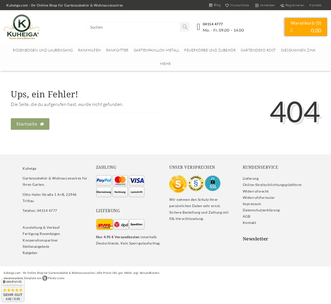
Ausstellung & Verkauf (41, 227)
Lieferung (251, 178)
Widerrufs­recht (256, 191)
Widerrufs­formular (259, 197)
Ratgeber (30, 253)
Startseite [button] (30, 124)
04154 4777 (213, 24)
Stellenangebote (36, 246)
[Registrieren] (292, 5)
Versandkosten (149, 272)
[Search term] (138, 27)
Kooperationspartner (40, 240)
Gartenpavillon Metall (157, 50)
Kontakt (315, 5)
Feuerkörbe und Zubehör (210, 50)
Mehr (165, 64)
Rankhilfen (89, 50)
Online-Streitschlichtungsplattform (272, 185)
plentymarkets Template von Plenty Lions (34, 278)
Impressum (252, 204)
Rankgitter (117, 50)
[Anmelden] (265, 5)
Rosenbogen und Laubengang (43, 50)
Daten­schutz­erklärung (261, 210)
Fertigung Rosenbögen (41, 233)
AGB (247, 216)
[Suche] (184, 26)
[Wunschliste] (236, 5)
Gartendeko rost (258, 50)
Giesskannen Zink (298, 50)
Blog (217, 5)
